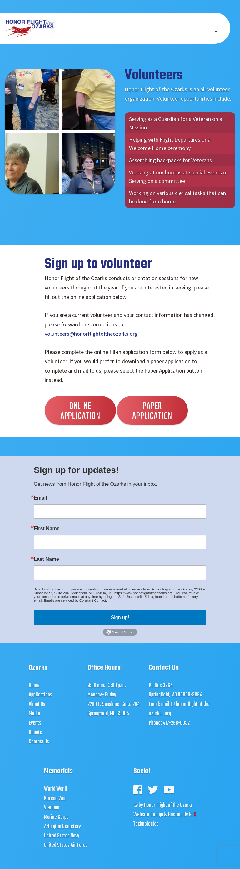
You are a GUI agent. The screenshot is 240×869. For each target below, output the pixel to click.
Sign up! (120, 617)
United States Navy (61, 836)
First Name (47, 528)
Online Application (80, 411)
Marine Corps (56, 817)
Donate (35, 732)
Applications (40, 695)
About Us (37, 704)
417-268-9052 (176, 723)
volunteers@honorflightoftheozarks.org (91, 333)
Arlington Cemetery (62, 826)
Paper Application (152, 411)
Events (35, 723)
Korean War (55, 798)
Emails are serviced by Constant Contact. (75, 600)
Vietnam (51, 807)
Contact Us (39, 741)
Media (34, 713)
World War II (55, 789)
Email (40, 497)
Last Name (46, 559)
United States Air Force (66, 845)
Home (34, 685)
